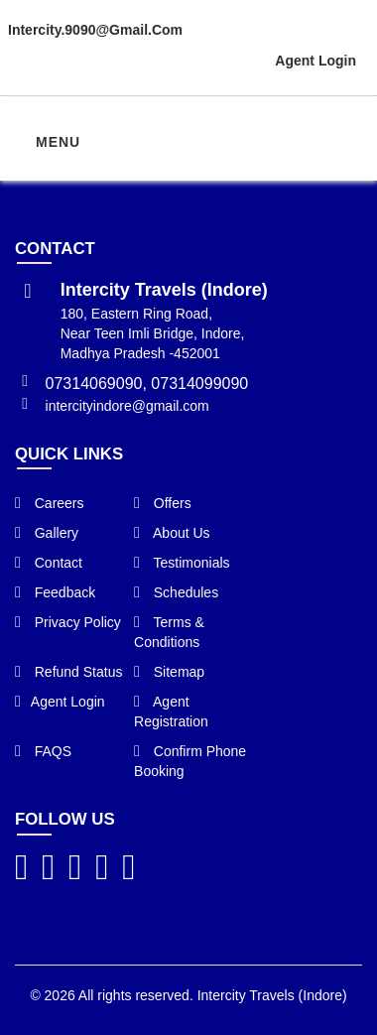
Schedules (176, 592)
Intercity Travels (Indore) (272, 995)
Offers (162, 503)
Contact (48, 563)
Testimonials (182, 563)
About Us (172, 533)
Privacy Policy (68, 622)
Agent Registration (171, 711)
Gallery (46, 533)
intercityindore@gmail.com (127, 406)
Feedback (55, 592)
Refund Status (68, 672)
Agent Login (315, 60)
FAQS (43, 751)
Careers (49, 503)
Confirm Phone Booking (190, 761)
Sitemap (169, 672)
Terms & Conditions (169, 632)
